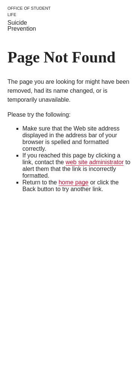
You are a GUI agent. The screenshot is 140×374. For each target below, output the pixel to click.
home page (73, 182)
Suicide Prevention (21, 25)
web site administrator (95, 162)
